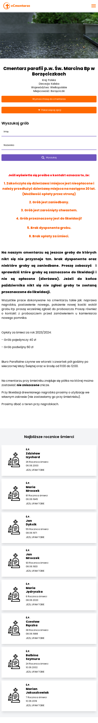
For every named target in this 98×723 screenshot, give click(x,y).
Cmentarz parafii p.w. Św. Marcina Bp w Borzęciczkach (49, 71)
